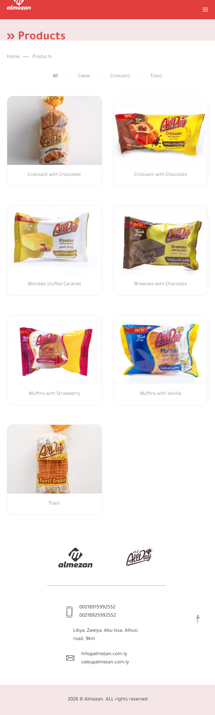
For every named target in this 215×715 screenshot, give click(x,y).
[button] (205, 9)
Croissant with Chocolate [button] (54, 175)
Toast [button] (156, 76)
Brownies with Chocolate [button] (160, 284)
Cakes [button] (84, 76)
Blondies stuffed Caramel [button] (54, 284)
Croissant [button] (120, 76)
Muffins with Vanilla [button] (160, 394)
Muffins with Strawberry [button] (54, 394)
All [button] (55, 76)
